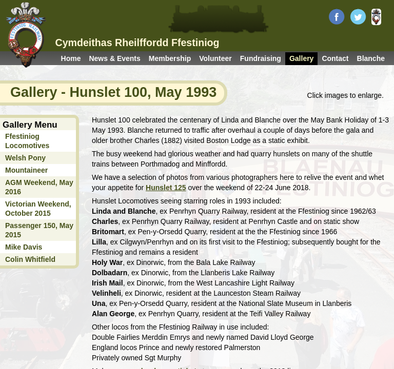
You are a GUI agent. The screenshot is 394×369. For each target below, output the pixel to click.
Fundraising (260, 58)
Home (71, 58)
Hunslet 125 (166, 187)
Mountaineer (26, 170)
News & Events (114, 58)
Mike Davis (23, 247)
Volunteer (215, 58)
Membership (170, 58)
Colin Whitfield (30, 259)
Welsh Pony (25, 158)
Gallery (301, 58)
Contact (335, 58)
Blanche (371, 58)
